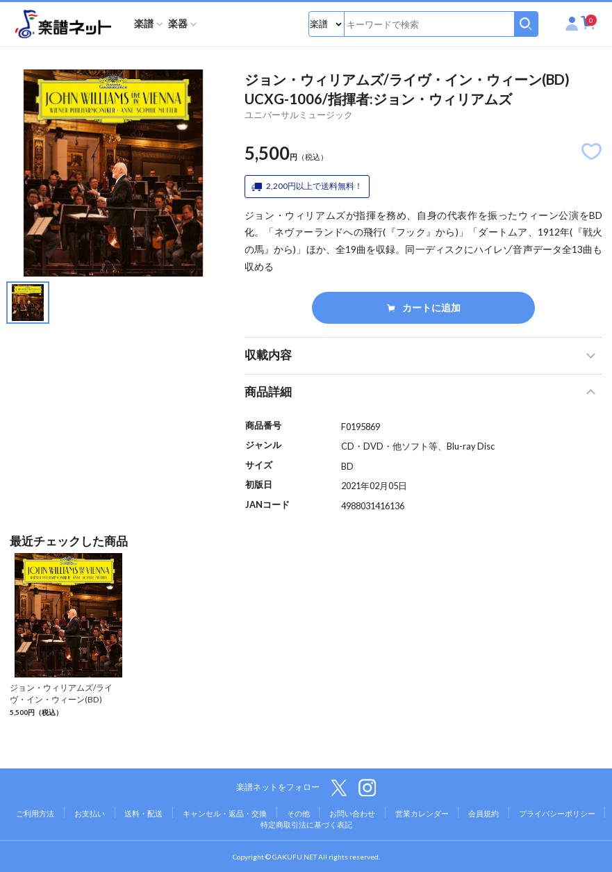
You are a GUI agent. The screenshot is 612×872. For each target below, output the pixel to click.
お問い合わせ (352, 813)
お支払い (89, 813)
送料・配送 (143, 813)
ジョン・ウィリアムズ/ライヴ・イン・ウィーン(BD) (61, 693)
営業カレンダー (422, 813)
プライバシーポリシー (557, 813)
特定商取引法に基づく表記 (306, 824)
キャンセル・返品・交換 (225, 813)
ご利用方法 (35, 813)
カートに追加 (424, 307)
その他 (298, 813)
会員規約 (483, 813)
